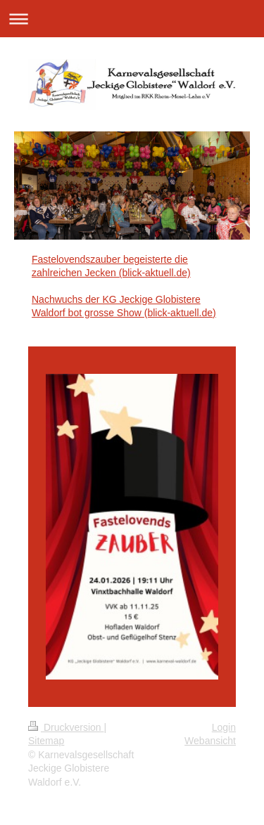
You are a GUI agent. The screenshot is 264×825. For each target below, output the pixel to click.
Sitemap (46, 740)
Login (224, 727)
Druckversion (65, 727)
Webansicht (210, 740)
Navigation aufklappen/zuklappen (132, 19)
